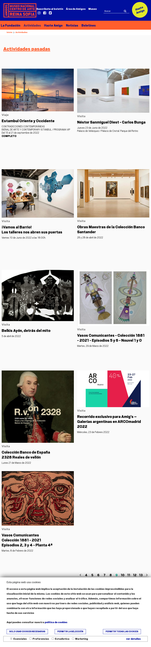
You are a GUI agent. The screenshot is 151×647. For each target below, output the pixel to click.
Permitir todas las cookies (122, 631)
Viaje (5, 115)
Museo (92, 8)
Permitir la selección (70, 631)
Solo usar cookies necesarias (27, 631)
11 (128, 575)
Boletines (88, 25)
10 (122, 575)
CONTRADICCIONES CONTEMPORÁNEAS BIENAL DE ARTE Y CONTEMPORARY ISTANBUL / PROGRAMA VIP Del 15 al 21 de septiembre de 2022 (36, 131)
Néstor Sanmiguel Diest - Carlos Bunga (111, 122)
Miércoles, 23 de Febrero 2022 (93, 432)
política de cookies (56, 622)
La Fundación (10, 25)
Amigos (76, 8)
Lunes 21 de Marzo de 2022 (16, 462)
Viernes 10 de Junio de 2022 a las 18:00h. (24, 237)
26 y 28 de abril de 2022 (90, 237)
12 (134, 575)
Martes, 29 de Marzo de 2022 (93, 345)
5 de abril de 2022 (11, 336)
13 (141, 575)
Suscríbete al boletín (49, 8)
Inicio (9, 32)
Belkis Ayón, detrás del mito (26, 331)
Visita (81, 116)
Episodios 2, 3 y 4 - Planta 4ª (27, 540)
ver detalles (133, 638)
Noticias (72, 25)
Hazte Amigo (53, 25)
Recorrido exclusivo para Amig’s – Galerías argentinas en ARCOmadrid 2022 (109, 422)
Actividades (32, 25)
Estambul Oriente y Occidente (28, 121)
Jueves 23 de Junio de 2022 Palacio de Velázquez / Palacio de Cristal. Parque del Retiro (107, 129)
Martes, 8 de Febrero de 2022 (17, 550)
